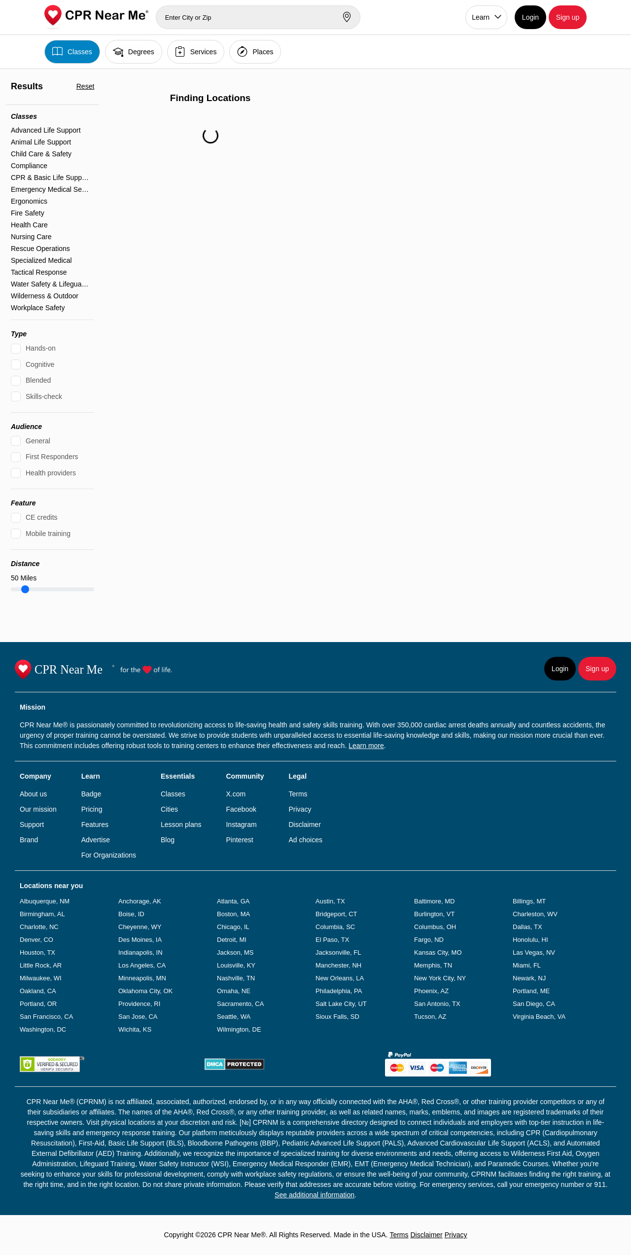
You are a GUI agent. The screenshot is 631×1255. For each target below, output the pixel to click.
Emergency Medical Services (50, 189)
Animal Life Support (41, 142)
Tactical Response (39, 272)
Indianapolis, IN (140, 952)
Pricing (92, 809)
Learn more (366, 746)
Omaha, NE (233, 991)
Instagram (241, 824)
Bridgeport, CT (336, 914)
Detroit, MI (231, 939)
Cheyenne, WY (139, 927)
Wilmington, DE (239, 1029)
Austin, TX (330, 901)
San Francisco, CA (46, 1016)
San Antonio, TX (437, 1003)
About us (33, 794)
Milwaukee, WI (41, 978)
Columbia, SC (335, 927)
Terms (297, 794)
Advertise (95, 840)
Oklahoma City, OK (145, 991)
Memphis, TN (433, 965)
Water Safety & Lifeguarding (50, 284)
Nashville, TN (236, 978)
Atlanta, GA (233, 901)
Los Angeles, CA (142, 965)
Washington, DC (43, 1029)
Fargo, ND (429, 939)
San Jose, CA (138, 1016)
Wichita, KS (134, 1029)
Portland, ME (531, 991)
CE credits (42, 517)
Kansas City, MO (438, 952)
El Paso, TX (332, 939)
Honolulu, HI (530, 939)
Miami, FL (527, 965)
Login (530, 17)
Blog (168, 840)
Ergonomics (29, 201)
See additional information (314, 1195)
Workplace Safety (38, 308)
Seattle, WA (233, 1016)
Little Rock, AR (41, 965)
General (38, 441)
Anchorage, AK (139, 901)
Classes (72, 51)
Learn (481, 17)
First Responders (52, 457)
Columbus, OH (435, 927)
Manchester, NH (338, 965)
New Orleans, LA (340, 978)
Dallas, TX (527, 927)
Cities (169, 809)
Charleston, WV (535, 914)
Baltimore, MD (434, 901)
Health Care (29, 225)
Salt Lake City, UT (341, 1003)
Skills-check (44, 396)
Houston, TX (37, 952)
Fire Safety (27, 213)
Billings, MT (529, 901)
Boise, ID (131, 914)
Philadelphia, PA (339, 991)
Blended (38, 380)
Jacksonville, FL (338, 952)
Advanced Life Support (46, 130)
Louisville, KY (236, 965)
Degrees (133, 51)
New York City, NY (440, 978)
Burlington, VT (434, 914)
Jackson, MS (235, 952)
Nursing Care (31, 237)
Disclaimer (304, 824)
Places (255, 51)
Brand (29, 840)
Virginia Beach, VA (539, 1016)
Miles (23, 578)
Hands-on (41, 348)
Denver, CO (36, 939)
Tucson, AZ (430, 1016)
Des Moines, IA (140, 939)
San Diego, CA (534, 1003)
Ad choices (305, 840)
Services (196, 51)
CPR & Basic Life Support (50, 177)
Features (94, 824)
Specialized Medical (41, 260)
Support (32, 824)
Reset (85, 86)
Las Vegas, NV (534, 952)
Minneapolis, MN (142, 978)
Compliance (29, 166)
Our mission (38, 809)
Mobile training (48, 534)
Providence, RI (139, 1003)
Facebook (241, 809)
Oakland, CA (38, 991)
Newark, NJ (529, 978)
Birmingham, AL (42, 914)
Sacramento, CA (240, 1003)
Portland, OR (38, 1003)
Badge (91, 794)
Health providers (51, 473)
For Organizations (108, 855)
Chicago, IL (233, 927)
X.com (235, 794)
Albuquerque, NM (45, 901)
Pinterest (239, 840)
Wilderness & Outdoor (44, 296)
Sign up (567, 17)
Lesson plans (181, 824)
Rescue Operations (40, 248)
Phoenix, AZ (431, 991)
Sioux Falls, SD (337, 1016)
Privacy (299, 809)
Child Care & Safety (41, 154)
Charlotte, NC (39, 927)
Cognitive (40, 364)
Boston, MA (233, 914)
